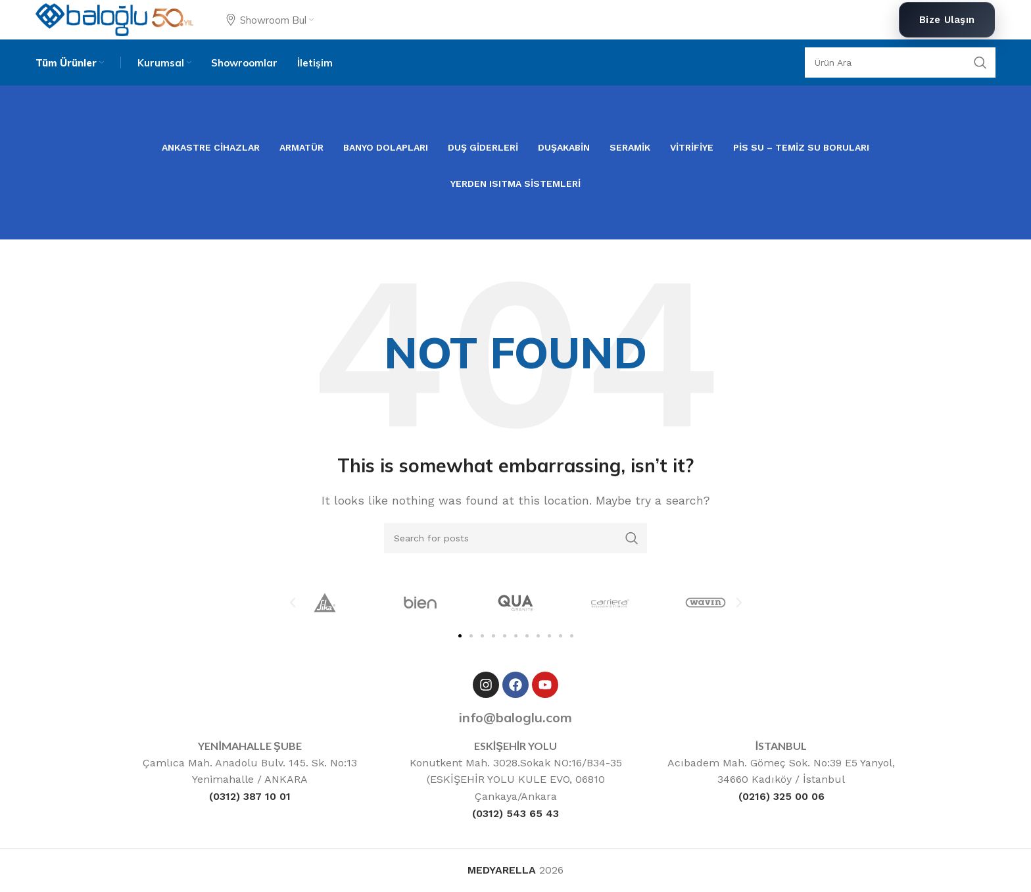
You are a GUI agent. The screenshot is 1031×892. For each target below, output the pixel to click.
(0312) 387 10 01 (250, 796)
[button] (292, 602)
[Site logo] (114, 18)
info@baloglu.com (515, 717)
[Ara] (900, 62)
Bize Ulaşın (946, 20)
